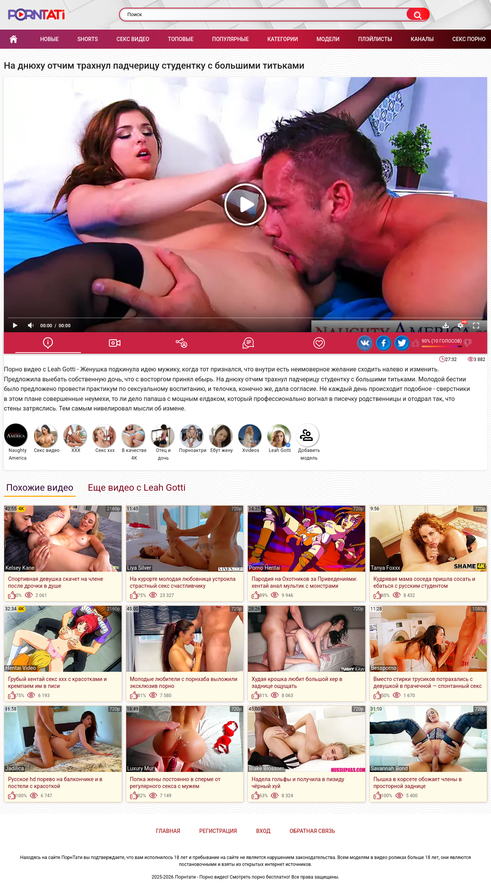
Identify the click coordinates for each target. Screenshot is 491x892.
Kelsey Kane (20, 568)
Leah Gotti (279, 438)
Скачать (446, 325)
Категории (282, 39)
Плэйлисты (375, 39)
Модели (327, 39)
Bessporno (384, 668)
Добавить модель (308, 442)
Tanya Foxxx (385, 568)
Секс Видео (133, 39)
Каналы (422, 39)
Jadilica (14, 768)
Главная (13, 39)
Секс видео (46, 438)
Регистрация (218, 831)
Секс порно (469, 39)
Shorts (87, 39)
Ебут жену (221, 438)
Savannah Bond (389, 768)
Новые (49, 39)
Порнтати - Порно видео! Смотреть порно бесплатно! (232, 877)
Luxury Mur (140, 768)
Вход (263, 831)
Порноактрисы (192, 438)
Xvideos (249, 438)
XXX (74, 438)
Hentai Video (20, 668)
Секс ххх (103, 438)
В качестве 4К (134, 442)
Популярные (230, 39)
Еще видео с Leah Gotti (137, 487)
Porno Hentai (264, 568)
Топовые (180, 39)
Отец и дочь (162, 442)
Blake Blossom (266, 768)
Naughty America (15, 442)
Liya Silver (139, 568)
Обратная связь (312, 831)
